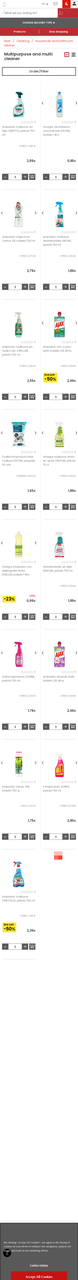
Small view (66, 54)
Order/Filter (39, 71)
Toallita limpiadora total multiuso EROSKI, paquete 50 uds (18, 461)
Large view (73, 54)
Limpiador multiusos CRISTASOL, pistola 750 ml (18, 898)
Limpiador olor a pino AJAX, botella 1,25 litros (57, 349)
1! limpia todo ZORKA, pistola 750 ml (56, 789)
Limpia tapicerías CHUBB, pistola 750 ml (18, 679)
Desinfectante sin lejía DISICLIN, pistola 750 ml (57, 569)
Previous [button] (42, 103)
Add (32, 177)
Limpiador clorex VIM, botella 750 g (16, 789)
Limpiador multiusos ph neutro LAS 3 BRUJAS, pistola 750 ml (17, 351)
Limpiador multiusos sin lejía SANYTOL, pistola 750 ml (18, 131)
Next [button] (35, 213)
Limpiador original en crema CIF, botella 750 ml (18, 239)
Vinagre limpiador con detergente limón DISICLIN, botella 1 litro (17, 571)
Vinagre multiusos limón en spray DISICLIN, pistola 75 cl (59, 461)
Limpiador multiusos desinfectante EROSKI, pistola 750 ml (57, 241)
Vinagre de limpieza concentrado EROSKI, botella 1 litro (56, 131)
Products (19, 31)
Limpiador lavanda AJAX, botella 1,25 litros (59, 679)
